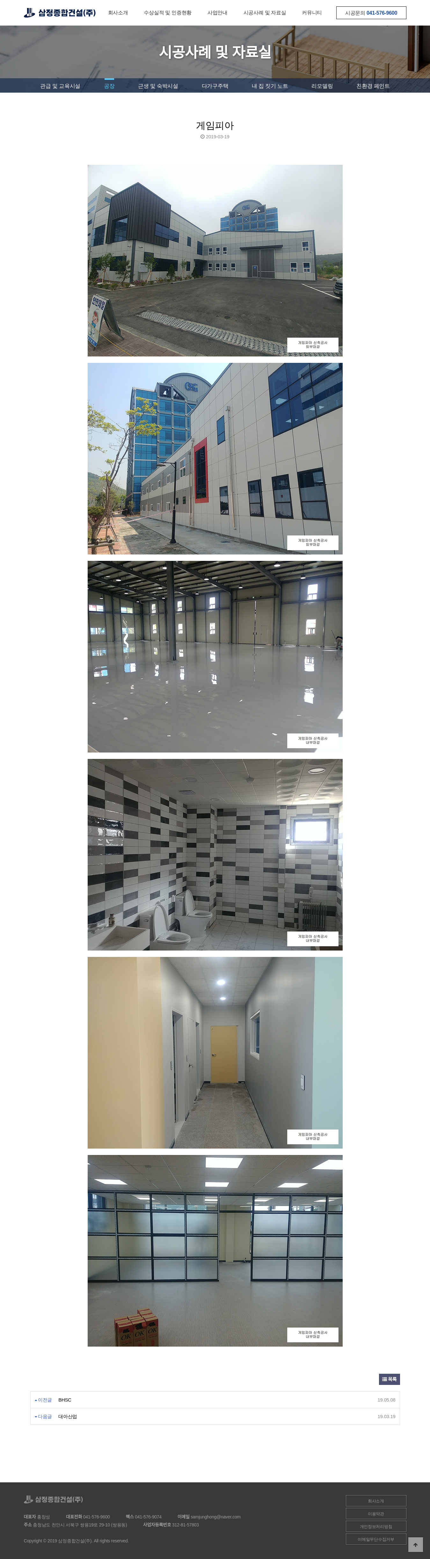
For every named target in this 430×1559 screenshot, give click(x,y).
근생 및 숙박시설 (158, 86)
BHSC (64, 1399)
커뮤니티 (312, 12)
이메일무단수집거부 (376, 1539)
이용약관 (376, 1513)
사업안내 (218, 12)
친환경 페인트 (373, 86)
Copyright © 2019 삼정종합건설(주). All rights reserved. (76, 1540)
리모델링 (322, 86)
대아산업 (67, 1416)
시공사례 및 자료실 (265, 12)
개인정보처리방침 (376, 1526)
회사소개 (118, 12)
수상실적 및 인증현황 (168, 12)
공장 (109, 86)
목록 (389, 1379)
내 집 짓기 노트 (270, 86)
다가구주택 (215, 86)
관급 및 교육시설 (60, 86)
